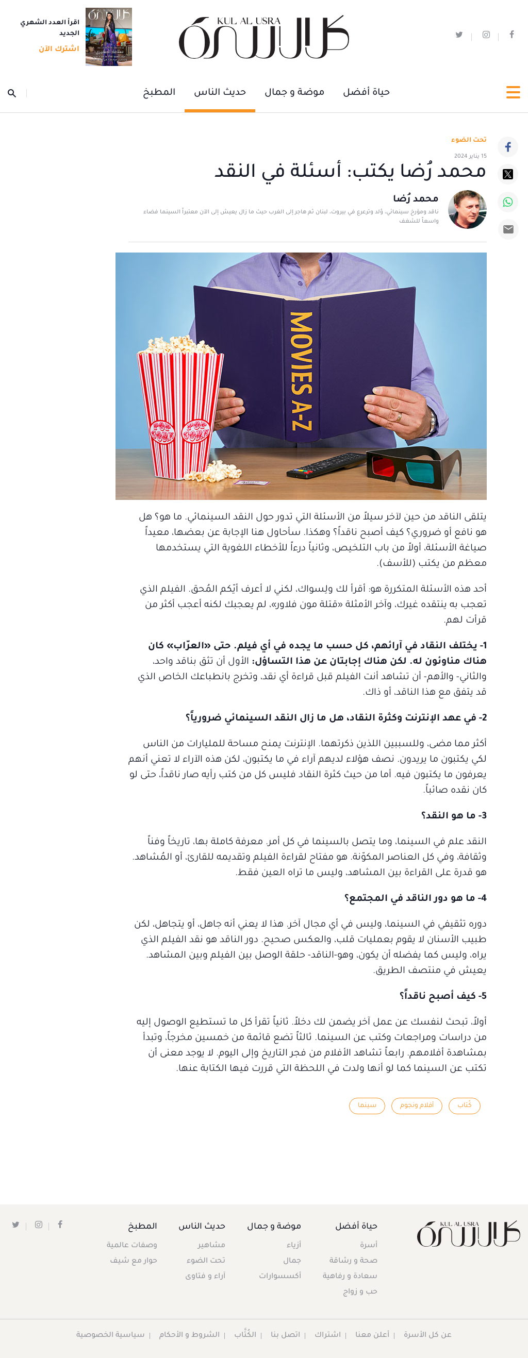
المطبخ (159, 93)
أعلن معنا (373, 1336)
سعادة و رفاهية (350, 1277)
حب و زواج (360, 1292)
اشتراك (328, 1336)
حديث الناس (220, 93)
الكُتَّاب (246, 1336)
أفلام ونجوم (417, 1106)
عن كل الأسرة (428, 1336)
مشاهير (212, 1246)
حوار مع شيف (133, 1262)
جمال (292, 1262)
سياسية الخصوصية (110, 1336)
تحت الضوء (469, 140)
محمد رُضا (416, 200)
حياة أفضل (366, 93)
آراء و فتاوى (206, 1277)
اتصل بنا (286, 1336)
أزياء (293, 1246)
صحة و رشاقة (353, 1262)
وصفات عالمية (132, 1246)
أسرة (368, 1246)
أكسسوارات (279, 1277)
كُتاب (464, 1106)
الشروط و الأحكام (190, 1336)
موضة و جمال (294, 93)
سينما (366, 1106)
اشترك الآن (55, 50)
